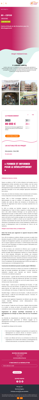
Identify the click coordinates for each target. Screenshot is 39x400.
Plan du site (20, 386)
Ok (18, 398)
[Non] (37, 396)
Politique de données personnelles (19, 391)
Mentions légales (19, 389)
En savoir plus (8, 154)
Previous (28, 114)
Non (21, 398)
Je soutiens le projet (12, 136)
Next (32, 114)
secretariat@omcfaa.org (19, 358)
